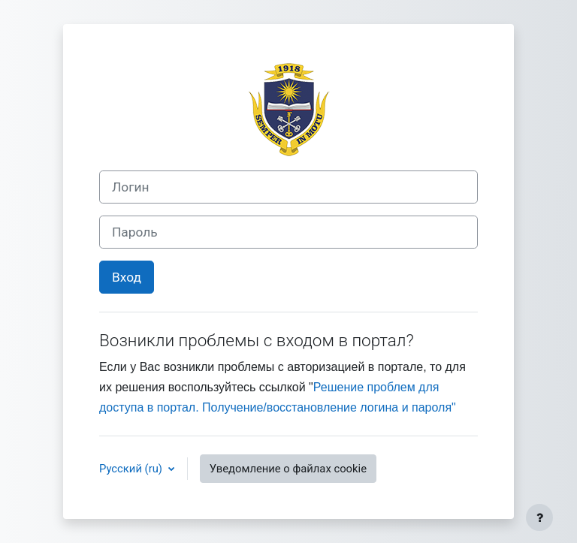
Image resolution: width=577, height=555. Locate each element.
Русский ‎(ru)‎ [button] (132, 468)
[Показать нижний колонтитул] (539, 517)
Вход (126, 277)
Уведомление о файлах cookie (288, 468)
